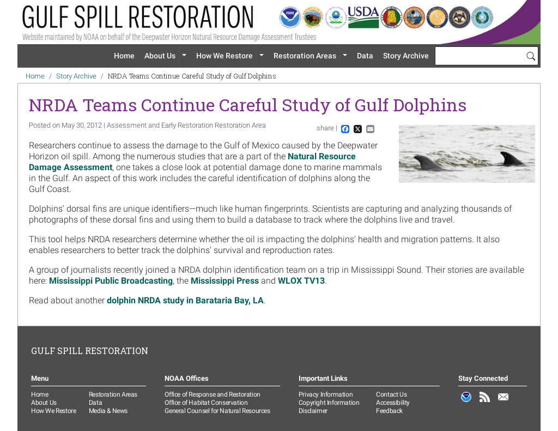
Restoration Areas (305, 55)
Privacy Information (326, 394)
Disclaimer (313, 411)
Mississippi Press (225, 281)
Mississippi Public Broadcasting (111, 281)
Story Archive (406, 55)
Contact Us (391, 394)
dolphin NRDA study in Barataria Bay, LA (185, 300)
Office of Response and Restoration (212, 394)
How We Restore (224, 55)
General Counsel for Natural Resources (217, 411)
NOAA (466, 403)
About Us (159, 55)
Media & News (108, 411)
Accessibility (393, 402)
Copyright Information (329, 402)
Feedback (389, 411)
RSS (485, 403)
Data (365, 55)
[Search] (530, 55)
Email (503, 403)
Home (124, 55)
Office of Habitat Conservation (206, 402)
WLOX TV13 (301, 281)
